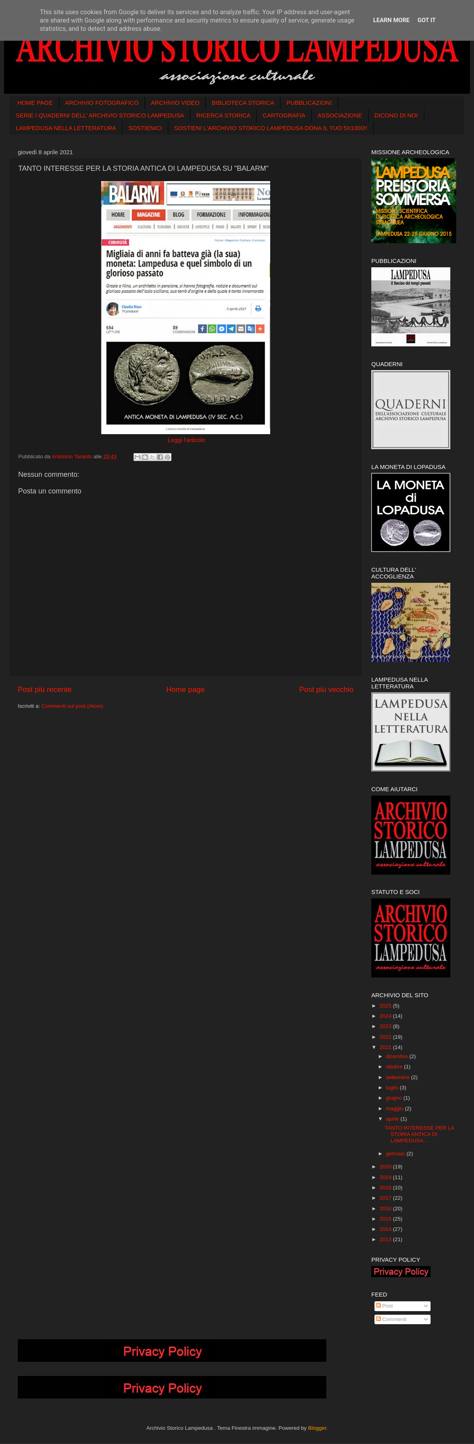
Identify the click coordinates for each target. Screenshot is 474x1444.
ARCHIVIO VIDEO (175, 102)
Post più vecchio (326, 689)
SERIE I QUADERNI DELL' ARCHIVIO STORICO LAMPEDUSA (100, 115)
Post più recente (45, 689)
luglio (393, 1088)
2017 (386, 1198)
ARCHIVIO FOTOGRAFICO (102, 102)
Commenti (391, 1319)
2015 (386, 1219)
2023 (386, 1026)
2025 (386, 1006)
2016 (386, 1209)
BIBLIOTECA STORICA (243, 102)
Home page (185, 689)
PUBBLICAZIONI (308, 102)
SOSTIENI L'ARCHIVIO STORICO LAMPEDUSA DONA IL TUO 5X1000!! (270, 128)
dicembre (397, 1056)
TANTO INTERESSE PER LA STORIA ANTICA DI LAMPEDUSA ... (419, 1134)
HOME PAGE (35, 102)
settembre (398, 1077)
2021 (386, 1047)
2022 (386, 1037)
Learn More (391, 20)
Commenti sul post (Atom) (72, 706)
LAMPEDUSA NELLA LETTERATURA (66, 128)
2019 (386, 1177)
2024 (386, 1016)
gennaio (396, 1154)
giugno (394, 1098)
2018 (386, 1188)
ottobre (395, 1067)
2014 (386, 1229)
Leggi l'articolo (185, 440)
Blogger (317, 1428)
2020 (386, 1167)
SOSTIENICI (145, 128)
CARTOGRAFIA (284, 115)
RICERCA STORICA (223, 115)
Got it (427, 20)
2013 (386, 1239)
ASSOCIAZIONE (340, 115)
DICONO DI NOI (396, 115)
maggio (395, 1108)
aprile (393, 1119)
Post (384, 1306)
